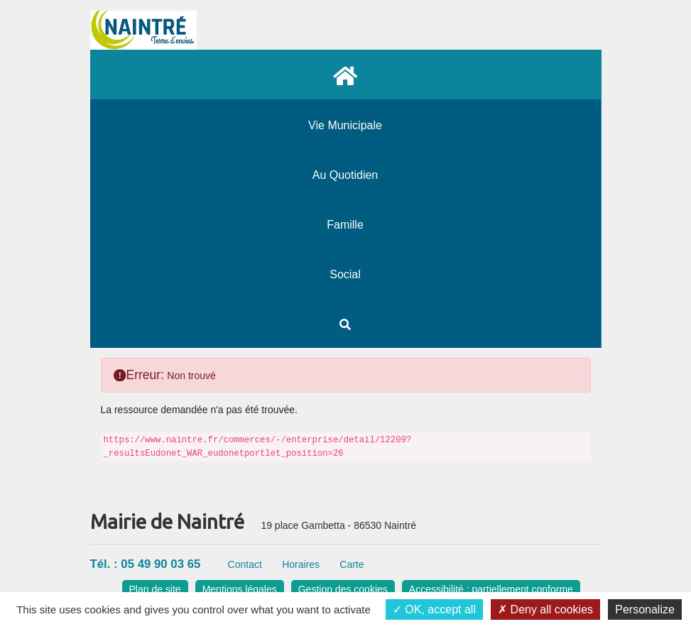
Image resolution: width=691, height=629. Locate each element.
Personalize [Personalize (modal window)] (645, 609)
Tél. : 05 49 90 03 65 (145, 564)
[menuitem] (345, 74)
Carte (351, 564)
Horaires (301, 564)
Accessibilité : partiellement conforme (491, 589)
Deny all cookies (545, 609)
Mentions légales (239, 589)
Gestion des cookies (343, 589)
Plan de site (155, 589)
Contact (245, 564)
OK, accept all (434, 609)
